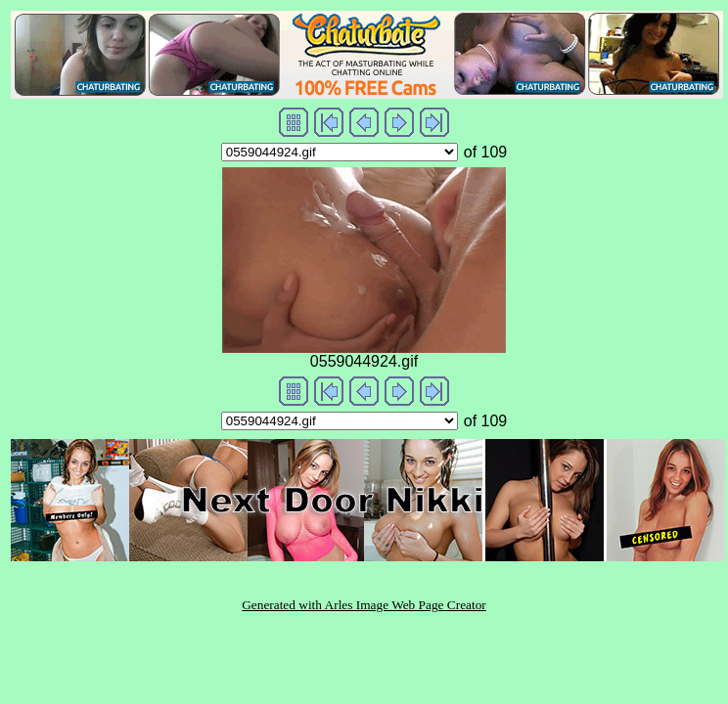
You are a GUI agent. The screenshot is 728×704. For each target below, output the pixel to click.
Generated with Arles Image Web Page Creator (364, 604)
